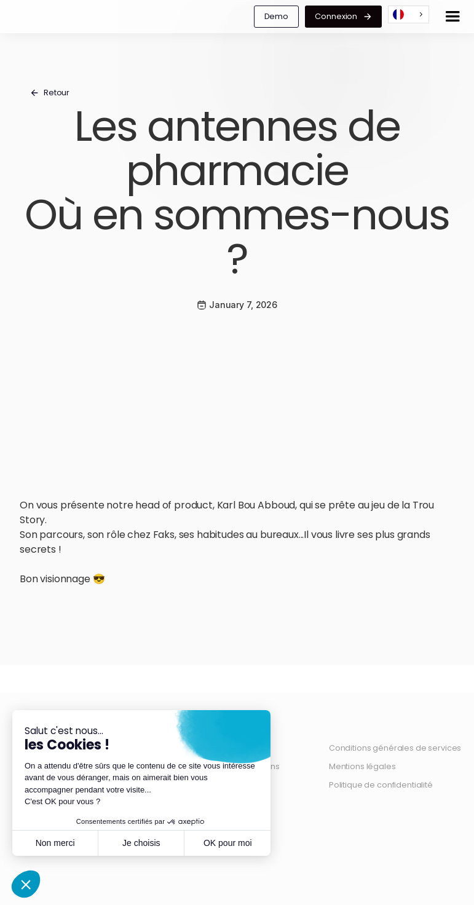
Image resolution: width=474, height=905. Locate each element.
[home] (12, 16)
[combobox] (409, 14)
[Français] (409, 14)
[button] (452, 17)
